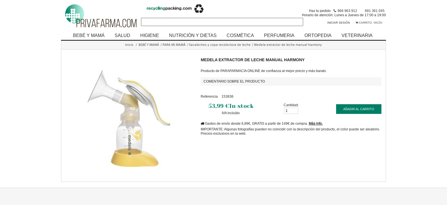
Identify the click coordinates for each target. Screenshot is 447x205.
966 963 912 (347, 11)
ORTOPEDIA (318, 35)
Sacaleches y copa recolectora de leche (220, 45)
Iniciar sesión (338, 22)
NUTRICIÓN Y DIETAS (193, 35)
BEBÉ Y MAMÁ (89, 35)
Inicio (129, 45)
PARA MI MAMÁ (174, 45)
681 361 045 (375, 11)
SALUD (122, 35)
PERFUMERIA (279, 35)
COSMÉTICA (240, 35)
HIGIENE (149, 35)
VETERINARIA (357, 35)
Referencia (209, 96)
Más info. (316, 123)
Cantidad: (291, 105)
